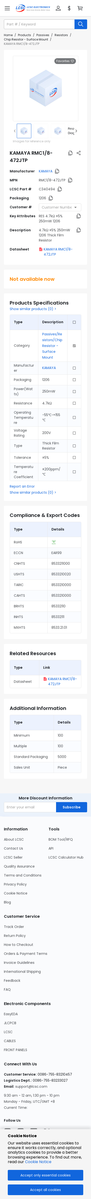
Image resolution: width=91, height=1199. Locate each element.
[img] (24, 131)
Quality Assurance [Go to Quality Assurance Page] (19, 866)
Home (8, 35)
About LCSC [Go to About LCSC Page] (14, 839)
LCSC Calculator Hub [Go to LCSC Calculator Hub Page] (66, 857)
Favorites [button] (65, 61)
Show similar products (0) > (33, 308)
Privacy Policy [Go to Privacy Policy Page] (15, 884)
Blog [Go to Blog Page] (7, 902)
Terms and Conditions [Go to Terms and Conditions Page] (22, 875)
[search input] (40, 24)
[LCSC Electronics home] (33, 8)
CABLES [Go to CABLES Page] (10, 1040)
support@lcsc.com (31, 1086)
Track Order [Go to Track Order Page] (14, 926)
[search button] (80, 24)
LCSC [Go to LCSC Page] (8, 1032)
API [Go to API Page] (51, 848)
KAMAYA (45, 171)
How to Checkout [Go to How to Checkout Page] (18, 944)
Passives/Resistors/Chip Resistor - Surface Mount (52, 346)
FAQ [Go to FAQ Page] (7, 989)
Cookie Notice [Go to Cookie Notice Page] (15, 893)
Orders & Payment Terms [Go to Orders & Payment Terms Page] (25, 953)
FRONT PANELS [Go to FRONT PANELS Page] (15, 1049)
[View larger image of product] (45, 88)
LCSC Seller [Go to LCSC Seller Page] (13, 857)
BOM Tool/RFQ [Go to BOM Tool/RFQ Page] (61, 839)
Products (24, 35)
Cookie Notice (38, 1162)
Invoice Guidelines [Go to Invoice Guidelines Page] (19, 962)
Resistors (61, 35)
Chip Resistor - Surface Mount (26, 39)
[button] (58, 8)
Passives (42, 35)
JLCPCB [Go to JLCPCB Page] (10, 1023)
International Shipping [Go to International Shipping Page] (22, 971)
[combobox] (60, 207)
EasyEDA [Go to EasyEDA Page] (11, 1014)
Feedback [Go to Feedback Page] (12, 980)
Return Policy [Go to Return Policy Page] (15, 935)
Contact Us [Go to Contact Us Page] (13, 848)
